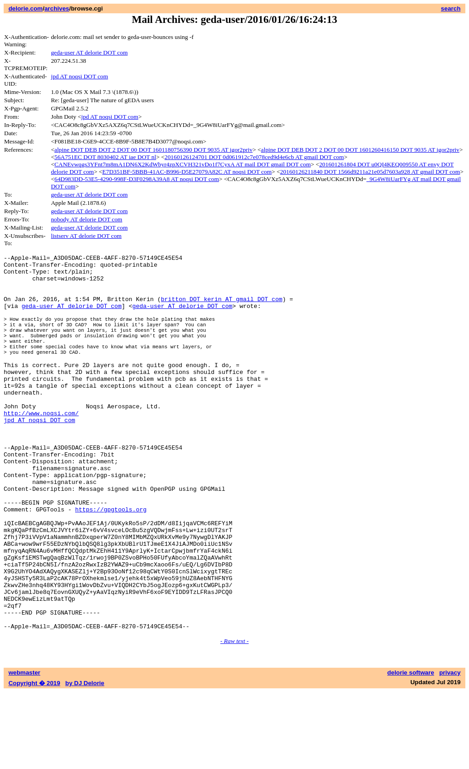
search (451, 8)
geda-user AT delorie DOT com (89, 52)
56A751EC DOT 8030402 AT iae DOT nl (105, 157)
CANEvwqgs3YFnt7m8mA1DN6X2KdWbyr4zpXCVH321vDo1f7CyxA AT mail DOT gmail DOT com (183, 164)
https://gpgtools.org (111, 563)
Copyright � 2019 (34, 760)
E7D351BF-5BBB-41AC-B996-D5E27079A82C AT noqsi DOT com (187, 171)
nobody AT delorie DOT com (86, 219)
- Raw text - (234, 717)
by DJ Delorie (84, 760)
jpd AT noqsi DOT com (79, 76)
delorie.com (25, 8)
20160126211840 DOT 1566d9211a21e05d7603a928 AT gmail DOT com (370, 171)
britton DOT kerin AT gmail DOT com (221, 308)
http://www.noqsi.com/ (41, 447)
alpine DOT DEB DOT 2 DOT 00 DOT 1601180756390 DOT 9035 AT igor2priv (154, 149)
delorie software (410, 749)
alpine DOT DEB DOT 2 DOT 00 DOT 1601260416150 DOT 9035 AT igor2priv (360, 149)
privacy (450, 749)
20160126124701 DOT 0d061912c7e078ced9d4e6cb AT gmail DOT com (254, 157)
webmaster (24, 749)
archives (56, 8)
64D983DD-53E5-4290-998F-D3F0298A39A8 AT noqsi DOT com (137, 179)
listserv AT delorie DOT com (86, 235)
